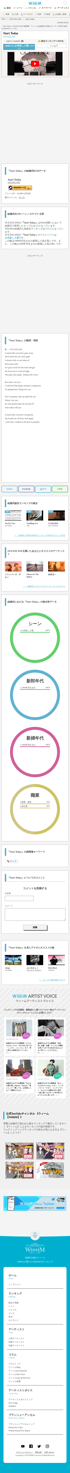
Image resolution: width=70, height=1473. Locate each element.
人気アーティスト (16, 1338)
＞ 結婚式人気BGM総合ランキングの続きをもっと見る (39, 535)
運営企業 (38, 1452)
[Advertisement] (35, 122)
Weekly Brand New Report (19, 1430)
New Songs (13, 1403)
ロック (22, 197)
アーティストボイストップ (20, 1399)
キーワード (13, 1320)
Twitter (9, 489)
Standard (12, 1406)
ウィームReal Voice (16, 1374)
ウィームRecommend (17, 1371)
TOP (3, 19)
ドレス (11, 1313)
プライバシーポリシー (24, 1452)
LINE (59, 489)
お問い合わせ (49, 1452)
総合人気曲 (13, 1303)
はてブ (43, 489)
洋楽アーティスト (16, 1345)
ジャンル (12, 1310)
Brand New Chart (15, 1427)
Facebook (26, 489)
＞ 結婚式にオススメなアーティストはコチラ (44, 586)
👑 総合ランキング (51, 41)
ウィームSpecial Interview (19, 1378)
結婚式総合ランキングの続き (23, 503)
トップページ (14, 1284)
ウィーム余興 (14, 1381)
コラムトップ (14, 1364)
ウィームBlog (14, 1367)
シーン (11, 1306)
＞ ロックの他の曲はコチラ (52, 980)
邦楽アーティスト (16, 1342)
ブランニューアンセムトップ (21, 1424)
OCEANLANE (15, 19)
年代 (10, 1317)
